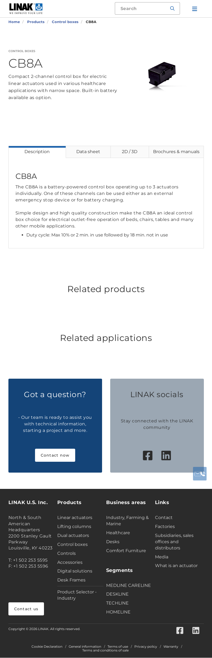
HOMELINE (118, 612)
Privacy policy (145, 647)
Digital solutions (74, 571)
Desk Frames (71, 580)
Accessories (70, 562)
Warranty (170, 647)
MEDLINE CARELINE (128, 585)
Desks (112, 541)
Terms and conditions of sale (105, 651)
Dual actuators (73, 535)
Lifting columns (74, 526)
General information (85, 647)
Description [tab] (37, 151)
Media (161, 556)
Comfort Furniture (126, 550)
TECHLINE (117, 603)
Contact (164, 517)
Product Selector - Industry (77, 595)
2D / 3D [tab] (129, 151)
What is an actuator (176, 565)
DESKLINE (117, 594)
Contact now (55, 455)
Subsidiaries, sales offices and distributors (174, 542)
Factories (165, 526)
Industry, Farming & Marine (127, 520)
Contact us (26, 608)
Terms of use (117, 647)
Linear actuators (74, 517)
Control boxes (72, 544)
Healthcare (118, 532)
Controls (66, 553)
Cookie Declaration (46, 647)
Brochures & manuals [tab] (176, 151)
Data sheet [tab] (88, 151)
